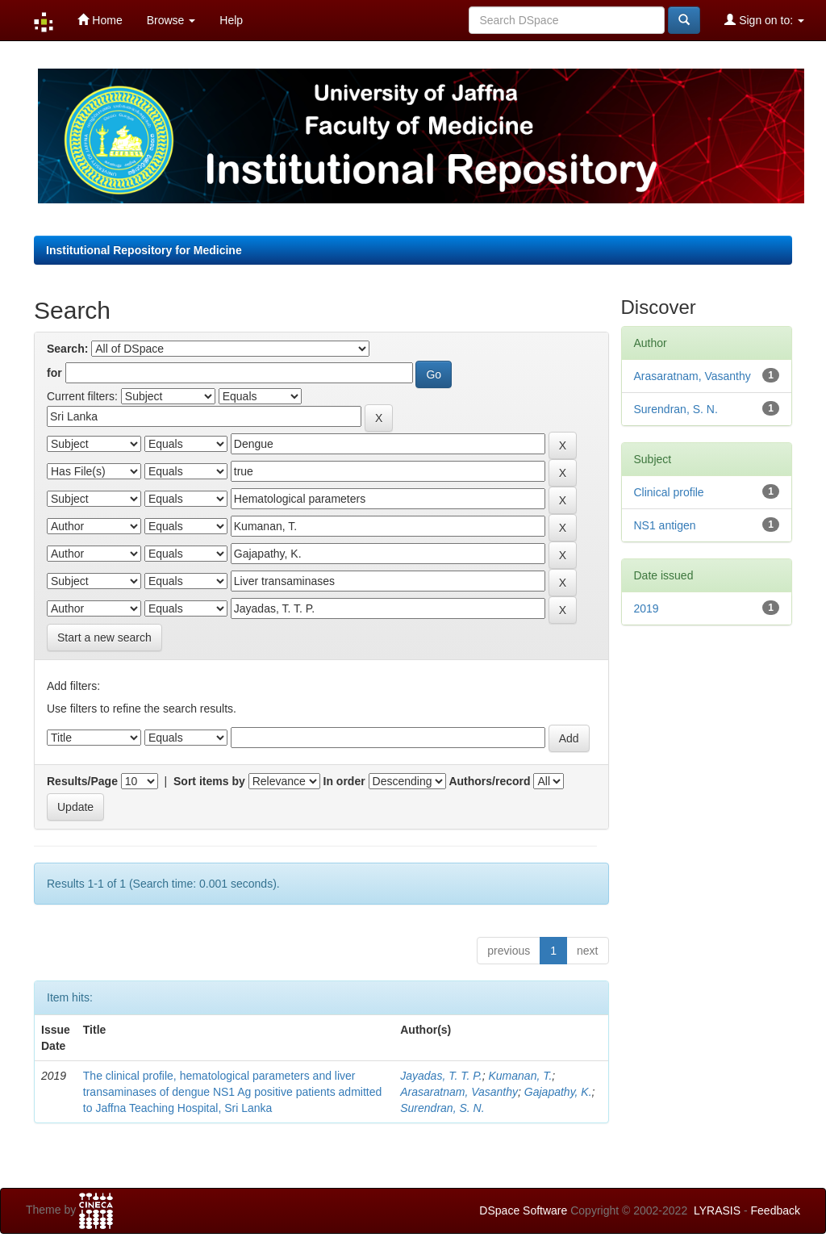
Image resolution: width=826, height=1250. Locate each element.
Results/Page (82, 781)
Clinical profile (669, 492)
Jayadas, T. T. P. (441, 1075)
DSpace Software (523, 1210)
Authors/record (489, 781)
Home (99, 20)
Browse (171, 20)
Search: (67, 348)
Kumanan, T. (520, 1075)
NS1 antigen (665, 525)
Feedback (775, 1210)
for (54, 372)
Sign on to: (764, 20)
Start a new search (104, 637)
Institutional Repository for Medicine (144, 250)
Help (231, 20)
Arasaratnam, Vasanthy (459, 1091)
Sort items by (209, 781)
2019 (646, 608)
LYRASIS (717, 1210)
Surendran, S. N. (442, 1108)
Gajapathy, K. (558, 1091)
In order (344, 781)
